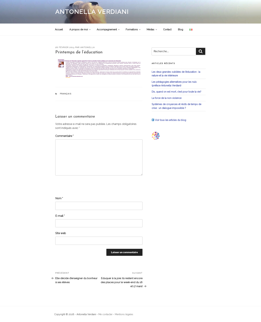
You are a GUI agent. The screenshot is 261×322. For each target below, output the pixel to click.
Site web (60, 233)
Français (66, 94)
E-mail (60, 215)
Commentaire (64, 136)
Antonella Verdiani (92, 11)
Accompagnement (108, 29)
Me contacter (105, 314)
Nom (59, 198)
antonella (87, 47)
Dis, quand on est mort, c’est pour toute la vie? (176, 91)
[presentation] (80, 185)
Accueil (59, 29)
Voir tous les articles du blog (169, 120)
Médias (152, 29)
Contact (167, 29)
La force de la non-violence (166, 98)
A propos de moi (80, 29)
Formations (133, 29)
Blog (180, 29)
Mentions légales (124, 314)
